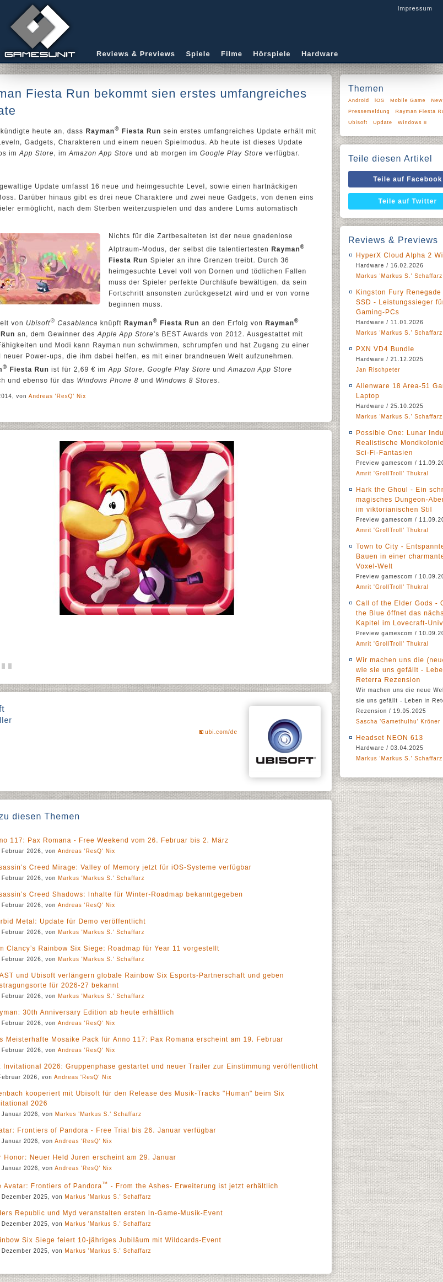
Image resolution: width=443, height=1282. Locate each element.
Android (358, 100)
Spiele (198, 54)
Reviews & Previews (135, 54)
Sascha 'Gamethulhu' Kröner (398, 721)
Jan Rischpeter (378, 370)
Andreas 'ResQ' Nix (58, 396)
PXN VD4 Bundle (385, 349)
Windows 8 (412, 122)
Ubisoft (358, 122)
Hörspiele (271, 54)
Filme (231, 54)
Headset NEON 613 (389, 738)
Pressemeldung (369, 111)
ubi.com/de (221, 732)
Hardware (319, 54)
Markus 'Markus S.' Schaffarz (101, 878)
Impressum (414, 8)
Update (382, 122)
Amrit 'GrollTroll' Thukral (392, 473)
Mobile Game (408, 100)
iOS (380, 100)
